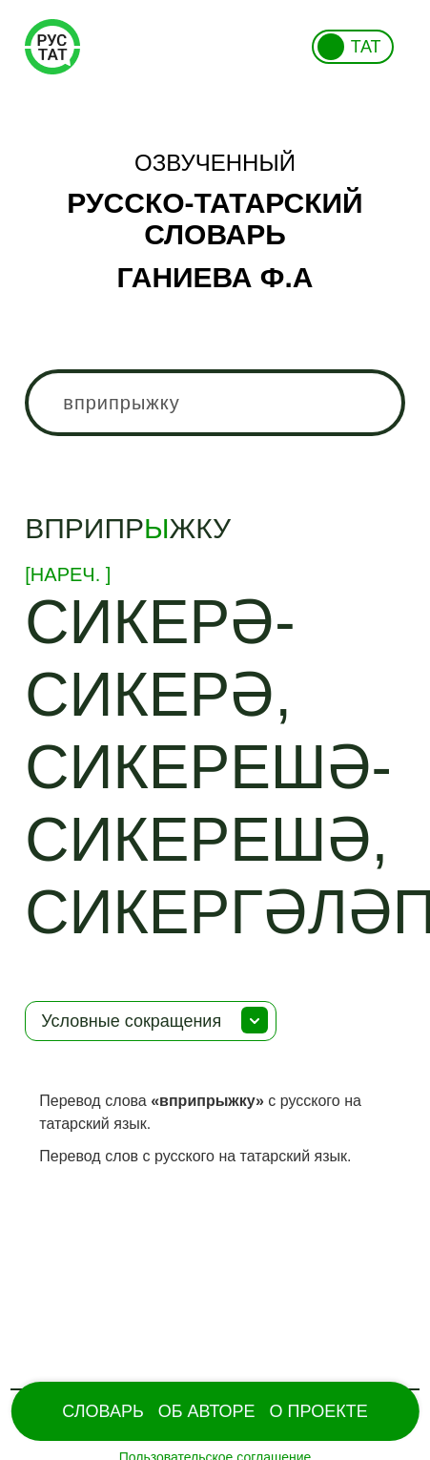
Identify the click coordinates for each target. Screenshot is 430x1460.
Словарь (102, 1411)
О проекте (319, 1411)
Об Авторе (207, 1411)
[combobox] (214, 402)
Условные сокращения (131, 1021)
